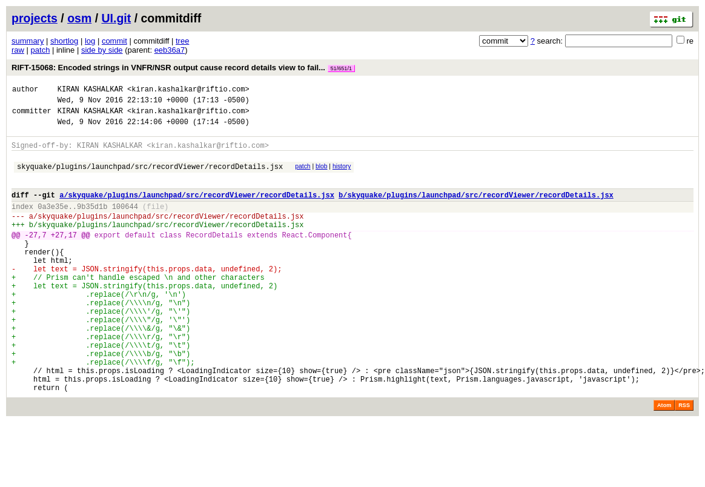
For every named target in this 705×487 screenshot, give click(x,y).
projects (35, 18)
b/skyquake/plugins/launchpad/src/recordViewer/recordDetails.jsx (476, 209)
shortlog (64, 40)
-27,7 (36, 256)
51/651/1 (341, 68)
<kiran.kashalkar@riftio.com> (188, 90)
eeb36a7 (169, 50)
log (90, 40)
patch (40, 50)
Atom (664, 460)
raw (18, 50)
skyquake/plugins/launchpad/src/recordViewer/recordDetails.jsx (150, 177)
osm (79, 18)
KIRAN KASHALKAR (90, 90)
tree (182, 40)
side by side (102, 50)
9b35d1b (92, 222)
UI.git (116, 18)
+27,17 (64, 256)
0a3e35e (53, 222)
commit (114, 40)
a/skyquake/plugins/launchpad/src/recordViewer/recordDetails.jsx (196, 209)
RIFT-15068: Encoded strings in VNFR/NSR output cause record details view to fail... (183, 67)
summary (28, 40)
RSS (684, 460)
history (342, 175)
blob (322, 175)
